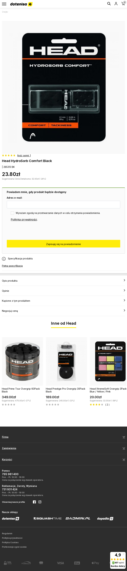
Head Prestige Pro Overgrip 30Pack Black (65, 390)
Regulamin (7, 533)
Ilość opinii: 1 (24, 155)
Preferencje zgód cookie (14, 547)
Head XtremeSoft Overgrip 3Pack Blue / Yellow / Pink (108, 390)
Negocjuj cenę (63, 310)
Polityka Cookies (10, 542)
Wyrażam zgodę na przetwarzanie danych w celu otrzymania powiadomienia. (58, 213)
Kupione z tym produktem (63, 300)
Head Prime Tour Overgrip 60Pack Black (21, 390)
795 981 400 (10, 474)
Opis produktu (63, 280)
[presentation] (32, 230)
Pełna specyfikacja (12, 265)
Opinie (63, 290)
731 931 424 (9, 489)
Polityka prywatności (24, 219)
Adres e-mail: (14, 197)
